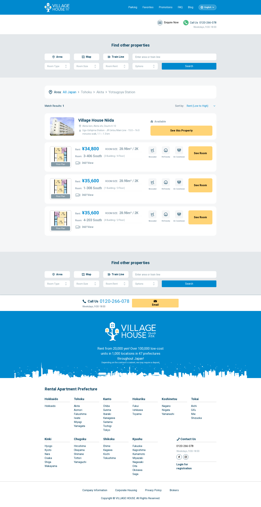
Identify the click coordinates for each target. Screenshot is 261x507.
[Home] (130, 331)
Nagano (166, 406)
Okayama (79, 450)
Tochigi (107, 426)
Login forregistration (184, 466)
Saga (135, 474)
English (207, 7)
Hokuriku (138, 399)
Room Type (57, 66)
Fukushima (80, 414)
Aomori (78, 410)
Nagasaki (137, 462)
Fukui (135, 406)
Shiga (48, 462)
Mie (193, 414)
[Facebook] (179, 457)
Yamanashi (168, 414)
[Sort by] (201, 106)
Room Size (87, 66)
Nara (47, 454)
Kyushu (137, 439)
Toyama (136, 414)
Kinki (48, 439)
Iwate (77, 418)
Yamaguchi (80, 462)
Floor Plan (60, 164)
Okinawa (137, 470)
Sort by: (179, 105)
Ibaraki (107, 414)
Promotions (165, 7)
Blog (190, 7)
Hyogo (48, 446)
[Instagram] (185, 457)
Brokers (174, 490)
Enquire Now (171, 22)
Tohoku (79, 399)
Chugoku (80, 439)
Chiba (106, 406)
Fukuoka (137, 446)
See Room (200, 153)
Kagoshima (138, 450)
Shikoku (109, 439)
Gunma (107, 410)
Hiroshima (80, 446)
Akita (77, 406)
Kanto (107, 399)
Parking (132, 7)
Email (155, 304)
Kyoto (48, 450)
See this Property (181, 130)
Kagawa (107, 450)
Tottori (77, 458)
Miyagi (78, 422)
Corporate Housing (126, 490)
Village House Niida (96, 120)
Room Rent (116, 66)
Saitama (108, 422)
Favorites (147, 7)
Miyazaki (137, 458)
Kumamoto (138, 454)
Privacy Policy (153, 490)
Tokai (195, 399)
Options (145, 66)
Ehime (106, 446)
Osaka (48, 458)
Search (189, 66)
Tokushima (109, 458)
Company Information (94, 490)
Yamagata (79, 426)
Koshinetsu (169, 399)
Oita (134, 466)
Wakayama (51, 466)
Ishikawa (137, 410)
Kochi (106, 454)
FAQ (180, 7)
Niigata (166, 410)
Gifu (193, 410)
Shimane (79, 454)
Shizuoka (196, 418)
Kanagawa (109, 418)
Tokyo (106, 430)
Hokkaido (51, 399)
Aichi (194, 406)
